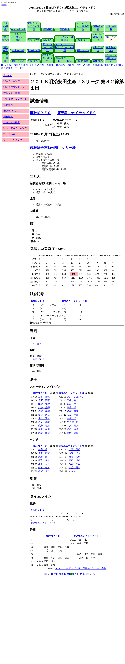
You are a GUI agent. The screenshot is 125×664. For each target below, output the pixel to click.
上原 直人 (36, 344)
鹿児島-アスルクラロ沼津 (34, 26)
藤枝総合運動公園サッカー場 (52, 148)
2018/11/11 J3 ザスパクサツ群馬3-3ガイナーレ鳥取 (80, 568)
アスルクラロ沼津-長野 (47, 58)
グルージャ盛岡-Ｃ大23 (97, 37)
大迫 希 (42, 456)
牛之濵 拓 (72, 422)
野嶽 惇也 (74, 460)
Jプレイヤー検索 (11, 93)
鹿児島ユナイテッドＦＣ (76, 113)
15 (68, 574)
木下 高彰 (44, 400)
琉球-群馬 (83, 61)
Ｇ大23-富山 (5, 58)
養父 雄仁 (44, 415)
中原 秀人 (72, 425)
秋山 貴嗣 (44, 407)
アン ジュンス (75, 397)
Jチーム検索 (9, 134)
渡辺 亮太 (44, 471)
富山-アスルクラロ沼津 (47, 47)
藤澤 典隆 (72, 411)
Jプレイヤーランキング (15, 99)
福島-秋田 (48, 29)
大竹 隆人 (44, 418)
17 (75, 574)
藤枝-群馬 (65, 29)
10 (52, 574)
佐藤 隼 (42, 449)
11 (55, 574)
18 (78, 574)
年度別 (24, 65)
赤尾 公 (71, 418)
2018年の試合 (37, 65)
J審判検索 (8, 105)
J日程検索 (8, 116)
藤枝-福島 (98, 61)
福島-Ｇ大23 (34, 40)
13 (62, 574)
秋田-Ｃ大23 (18, 61)
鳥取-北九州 (34, 61)
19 (81, 574)
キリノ (72, 471)
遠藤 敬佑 (44, 433)
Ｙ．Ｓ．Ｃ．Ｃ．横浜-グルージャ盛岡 (64, 47)
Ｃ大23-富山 (5, 26)
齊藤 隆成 (44, 425)
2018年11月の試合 (56, 65)
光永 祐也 (44, 453)
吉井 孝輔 (72, 415)
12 (58, 574)
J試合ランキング (11, 81)
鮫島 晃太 (44, 460)
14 (65, 574)
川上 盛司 (44, 422)
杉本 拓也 (44, 397)
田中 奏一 (72, 400)
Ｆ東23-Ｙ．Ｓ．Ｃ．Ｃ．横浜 (18, 37)
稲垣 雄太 (44, 467)
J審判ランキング (11, 110)
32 (94, 574)
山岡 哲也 (74, 449)
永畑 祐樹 (74, 456)
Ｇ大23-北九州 (18, 29)
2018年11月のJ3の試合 (79, 65)
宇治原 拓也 (37, 359)
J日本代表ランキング (13, 87)
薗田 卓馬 (72, 429)
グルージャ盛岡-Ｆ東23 (111, 58)
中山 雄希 (74, 467)
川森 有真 (74, 464)
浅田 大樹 (44, 404)
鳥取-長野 (48, 40)
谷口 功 (71, 404)
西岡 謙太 (74, 453)
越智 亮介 (44, 464)
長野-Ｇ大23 (83, 50)
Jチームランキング (12, 140)
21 (87, 574)
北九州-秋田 (34, 50)
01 (45, 574)
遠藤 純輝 (44, 429)
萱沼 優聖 (72, 433)
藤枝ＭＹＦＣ (40, 113)
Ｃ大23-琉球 (18, 50)
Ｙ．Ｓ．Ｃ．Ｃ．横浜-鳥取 (83, 26)
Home (4, 4)
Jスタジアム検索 (11, 122)
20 (84, 574)
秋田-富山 (83, 40)
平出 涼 (71, 407)
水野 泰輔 (44, 411)
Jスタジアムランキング (15, 128)
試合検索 (13, 65)
